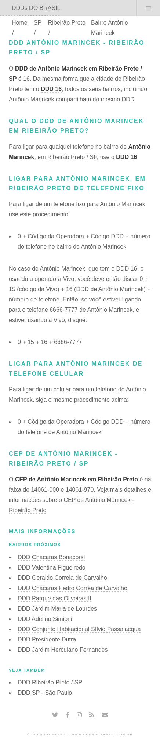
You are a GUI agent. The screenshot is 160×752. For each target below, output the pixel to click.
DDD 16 (51, 89)
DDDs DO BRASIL (36, 8)
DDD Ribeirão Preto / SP (50, 682)
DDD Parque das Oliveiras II (54, 598)
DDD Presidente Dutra (47, 639)
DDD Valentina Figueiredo (52, 567)
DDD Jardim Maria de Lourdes (57, 608)
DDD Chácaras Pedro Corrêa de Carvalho (72, 588)
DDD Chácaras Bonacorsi (51, 557)
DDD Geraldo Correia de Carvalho (62, 578)
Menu (148, 8)
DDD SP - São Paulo (45, 693)
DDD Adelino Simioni (45, 619)
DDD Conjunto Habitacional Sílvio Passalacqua (79, 629)
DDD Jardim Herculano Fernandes (63, 650)
